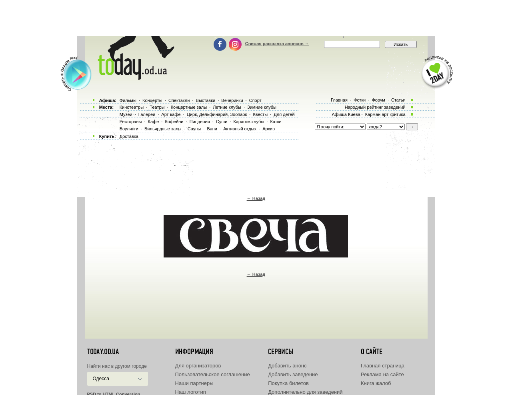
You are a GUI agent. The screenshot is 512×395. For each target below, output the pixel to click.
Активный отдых (239, 128)
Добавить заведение (293, 374)
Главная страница (382, 366)
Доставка (129, 136)
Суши (221, 121)
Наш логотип (190, 392)
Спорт (255, 100)
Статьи (398, 100)
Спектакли (179, 100)
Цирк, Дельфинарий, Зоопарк (217, 114)
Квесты (260, 114)
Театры (157, 107)
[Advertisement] (256, 18)
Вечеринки (232, 100)
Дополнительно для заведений (305, 392)
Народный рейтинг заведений (375, 107)
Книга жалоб (376, 383)
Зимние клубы (261, 107)
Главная (339, 100)
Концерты (152, 100)
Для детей (284, 114)
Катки (275, 121)
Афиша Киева (346, 114)
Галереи (146, 114)
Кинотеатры (132, 107)
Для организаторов (198, 366)
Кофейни (174, 121)
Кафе (153, 121)
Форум (378, 100)
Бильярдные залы (162, 128)
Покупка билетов (288, 383)
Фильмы (128, 100)
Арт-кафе (170, 114)
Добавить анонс (287, 366)
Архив (268, 128)
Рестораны (131, 121)
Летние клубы (227, 107)
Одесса (101, 378)
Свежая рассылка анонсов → (277, 43)
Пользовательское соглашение (212, 374)
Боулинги (129, 128)
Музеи (126, 114)
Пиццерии (200, 121)
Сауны (194, 128)
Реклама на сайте (382, 374)
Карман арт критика (385, 114)
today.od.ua (103, 351)
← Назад (256, 198)
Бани (212, 128)
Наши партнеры (194, 383)
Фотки (360, 100)
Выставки (206, 100)
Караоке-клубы (249, 121)
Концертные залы (189, 107)
